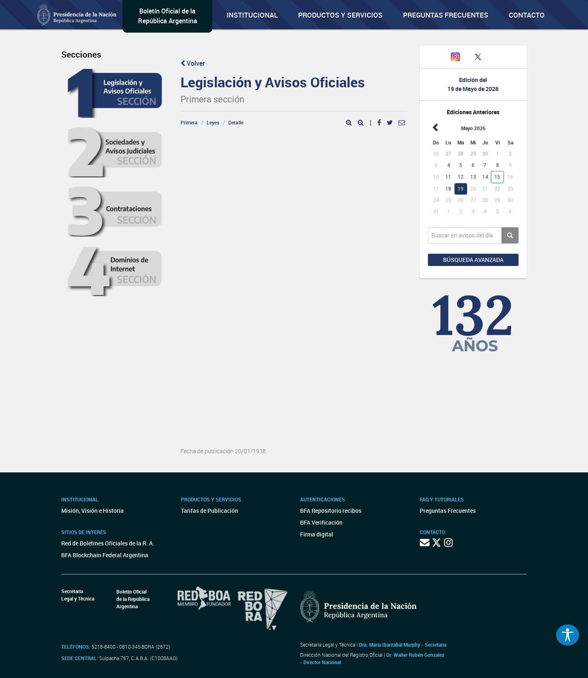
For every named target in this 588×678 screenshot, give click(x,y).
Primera (189, 122)
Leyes (213, 122)
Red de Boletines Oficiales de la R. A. (107, 543)
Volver (192, 63)
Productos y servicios (340, 15)
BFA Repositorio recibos (330, 510)
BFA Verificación (321, 522)
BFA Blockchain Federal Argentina (104, 555)
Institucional (252, 15)
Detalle (235, 122)
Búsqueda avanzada (473, 260)
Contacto (527, 15)
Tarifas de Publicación (209, 510)
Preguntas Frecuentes (445, 15)
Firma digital (316, 534)
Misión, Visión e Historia (92, 510)
